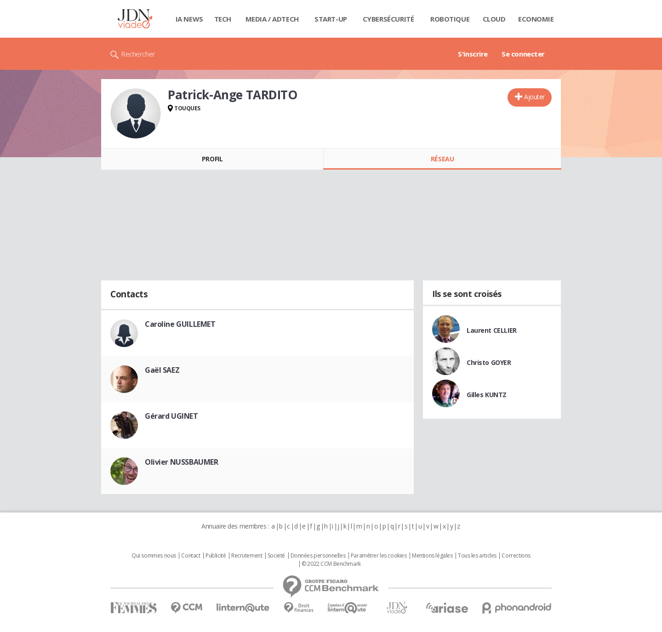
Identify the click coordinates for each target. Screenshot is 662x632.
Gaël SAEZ (162, 370)
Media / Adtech (272, 18)
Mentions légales (432, 555)
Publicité (215, 555)
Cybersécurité (388, 18)
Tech (222, 18)
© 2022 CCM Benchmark (331, 564)
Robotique (449, 18)
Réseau (442, 158)
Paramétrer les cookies (379, 555)
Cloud (494, 18)
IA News (189, 18)
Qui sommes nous (153, 555)
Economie (536, 18)
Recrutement (246, 555)
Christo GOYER (489, 362)
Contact (190, 555)
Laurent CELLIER (492, 330)
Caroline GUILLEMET (180, 324)
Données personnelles (318, 555)
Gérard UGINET (171, 416)
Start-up (330, 18)
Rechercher (138, 53)
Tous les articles (477, 555)
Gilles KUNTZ (487, 394)
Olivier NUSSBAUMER (181, 462)
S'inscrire (473, 53)
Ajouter (534, 96)
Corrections (516, 555)
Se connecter (523, 53)
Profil (212, 158)
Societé (276, 555)
